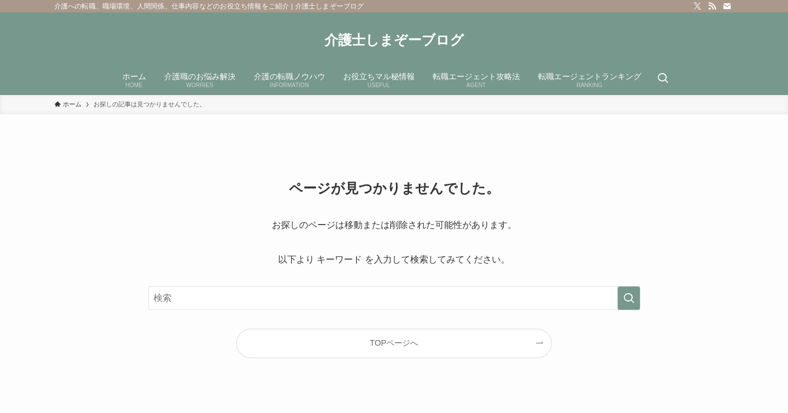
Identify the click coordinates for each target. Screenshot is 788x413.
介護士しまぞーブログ (394, 40)
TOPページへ (394, 342)
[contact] (726, 6)
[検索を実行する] (628, 298)
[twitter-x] (697, 6)
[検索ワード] (394, 298)
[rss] (712, 6)
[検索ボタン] (662, 79)
